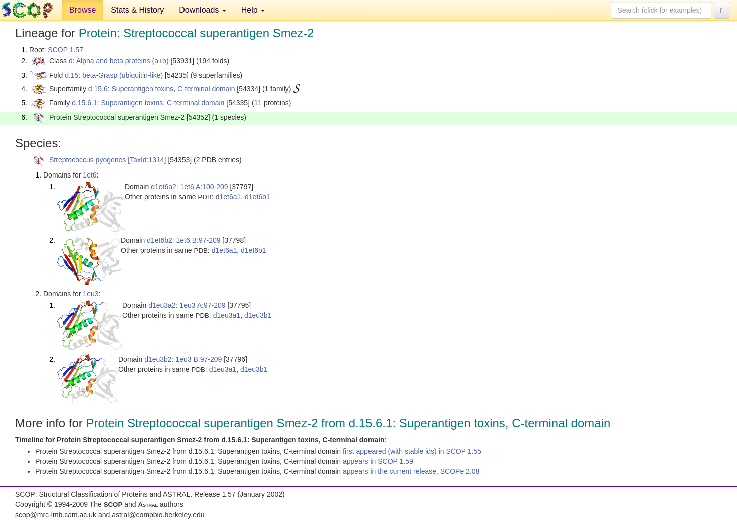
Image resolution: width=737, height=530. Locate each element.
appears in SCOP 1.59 (378, 461)
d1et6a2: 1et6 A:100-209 (189, 187)
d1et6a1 (228, 197)
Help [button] (253, 10)
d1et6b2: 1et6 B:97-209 (183, 240)
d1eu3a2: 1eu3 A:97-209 (186, 305)
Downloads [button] (202, 10)
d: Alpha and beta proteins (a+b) (119, 61)
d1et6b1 (257, 197)
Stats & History (137, 10)
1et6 (89, 175)
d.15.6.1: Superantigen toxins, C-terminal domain (148, 103)
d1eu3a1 (227, 315)
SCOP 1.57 (65, 50)
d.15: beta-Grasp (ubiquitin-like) (114, 75)
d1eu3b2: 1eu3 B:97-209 (183, 359)
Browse (82, 10)
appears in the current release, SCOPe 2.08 (411, 471)
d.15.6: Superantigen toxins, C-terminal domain (161, 89)
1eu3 (90, 294)
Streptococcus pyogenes (87, 160)
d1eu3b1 (258, 315)
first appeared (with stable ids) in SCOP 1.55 (412, 451)
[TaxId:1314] (147, 160)
